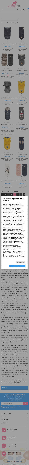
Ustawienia (20, 262)
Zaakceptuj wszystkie (17, 266)
